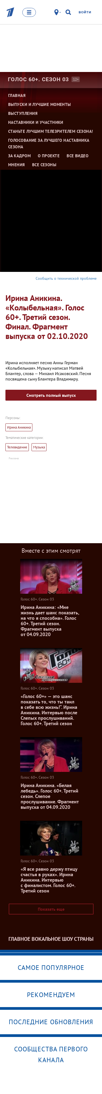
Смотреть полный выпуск (51, 395)
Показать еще (51, 909)
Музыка (39, 447)
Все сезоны (44, 164)
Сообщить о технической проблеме (66, 278)
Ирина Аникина (19, 427)
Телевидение (17, 447)
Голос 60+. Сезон (38, 79)
